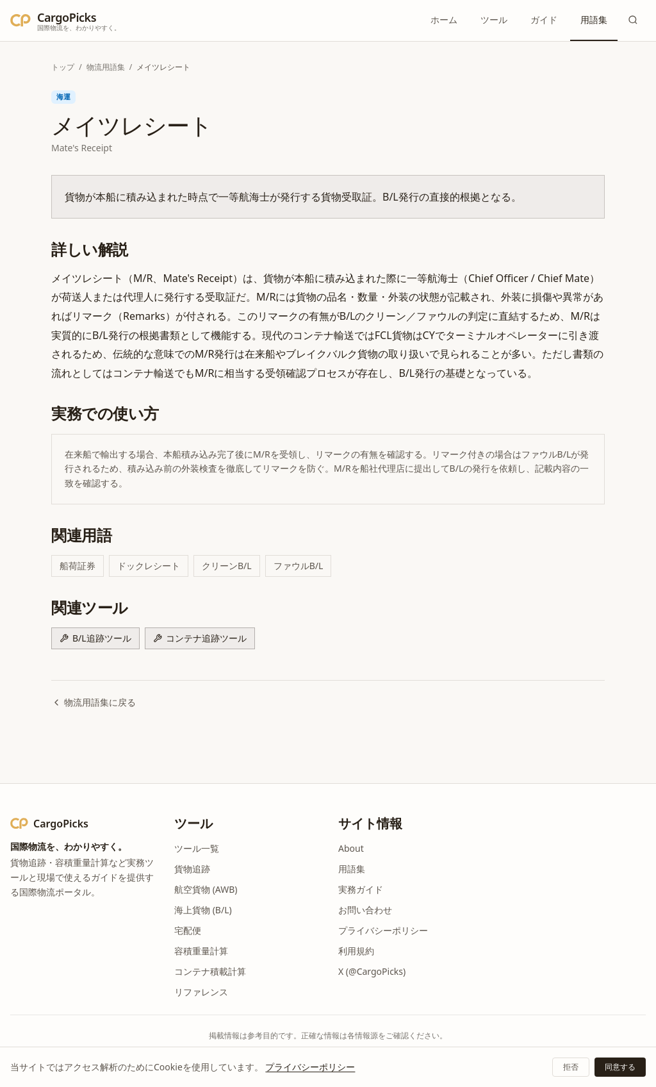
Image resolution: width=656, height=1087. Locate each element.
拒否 (570, 1066)
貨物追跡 (192, 869)
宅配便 (187, 930)
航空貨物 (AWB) (206, 889)
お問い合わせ (365, 910)
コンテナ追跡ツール (200, 638)
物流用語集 (105, 67)
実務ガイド (360, 889)
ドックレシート (148, 566)
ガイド (543, 19)
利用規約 (356, 951)
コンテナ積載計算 (210, 971)
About (351, 848)
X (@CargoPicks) (372, 971)
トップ (62, 67)
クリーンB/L (227, 566)
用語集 (593, 19)
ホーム (443, 19)
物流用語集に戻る (93, 702)
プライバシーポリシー (383, 930)
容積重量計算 (201, 951)
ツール (493, 19)
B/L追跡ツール (95, 638)
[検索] (633, 20)
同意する (620, 1066)
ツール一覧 (196, 848)
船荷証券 (77, 566)
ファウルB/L (299, 566)
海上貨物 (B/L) (203, 910)
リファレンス (201, 992)
